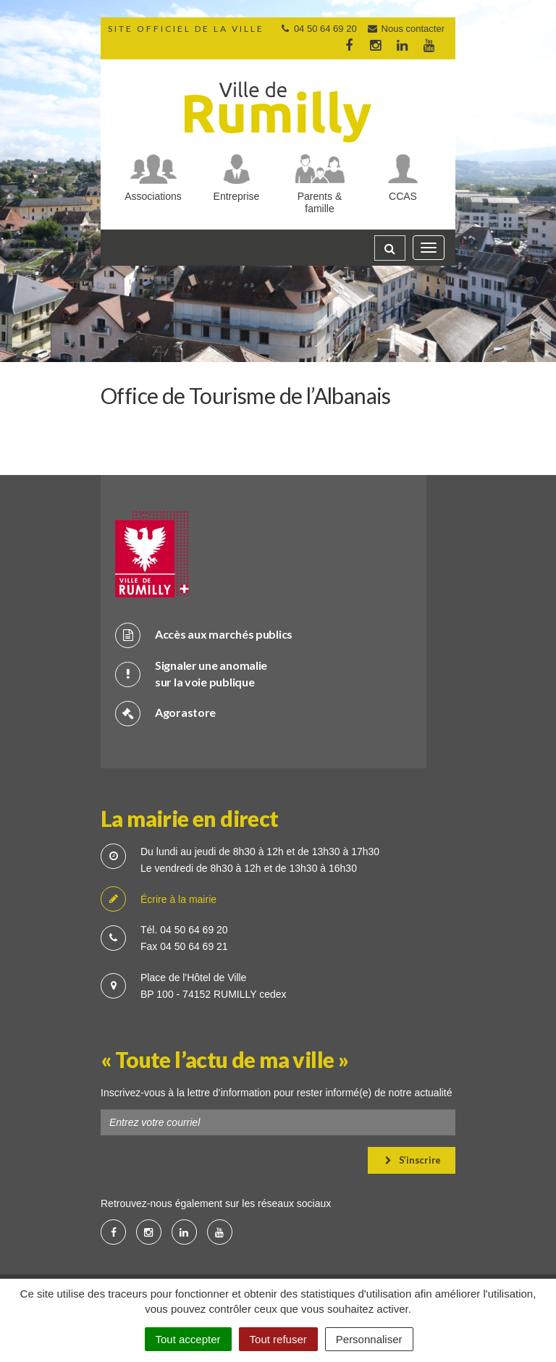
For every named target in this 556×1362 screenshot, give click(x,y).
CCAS (403, 196)
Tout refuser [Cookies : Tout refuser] (278, 1339)
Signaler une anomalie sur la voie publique (191, 673)
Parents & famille (320, 202)
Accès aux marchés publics (203, 634)
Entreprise (237, 196)
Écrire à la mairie (158, 899)
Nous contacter (405, 28)
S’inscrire (413, 1160)
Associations (153, 196)
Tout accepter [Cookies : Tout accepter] (188, 1339)
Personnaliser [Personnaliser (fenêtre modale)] (369, 1339)
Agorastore (165, 713)
